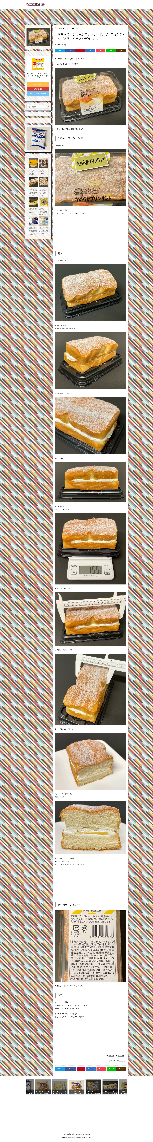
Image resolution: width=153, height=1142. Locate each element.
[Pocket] (100, 50)
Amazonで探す (38, 84)
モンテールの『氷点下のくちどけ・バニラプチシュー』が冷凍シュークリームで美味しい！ (43, 230)
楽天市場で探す (38, 89)
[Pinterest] (80, 50)
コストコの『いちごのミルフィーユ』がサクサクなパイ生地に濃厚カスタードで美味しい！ (33, 191)
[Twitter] (60, 50)
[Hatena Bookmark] (90, 50)
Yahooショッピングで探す (38, 94)
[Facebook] (70, 50)
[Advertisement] (76, 16)
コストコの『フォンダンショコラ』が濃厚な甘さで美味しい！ (43, 171)
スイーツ (121, 1056)
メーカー (67, 28)
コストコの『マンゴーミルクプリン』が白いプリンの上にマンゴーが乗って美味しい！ (33, 171)
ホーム (59, 28)
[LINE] (111, 50)
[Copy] (121, 50)
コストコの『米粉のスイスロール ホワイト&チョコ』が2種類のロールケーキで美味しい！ (33, 211)
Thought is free (87, 1137)
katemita (122, 1061)
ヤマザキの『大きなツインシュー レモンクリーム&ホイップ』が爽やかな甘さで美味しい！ (43, 211)
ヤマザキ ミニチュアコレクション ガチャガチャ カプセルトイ (38, 76)
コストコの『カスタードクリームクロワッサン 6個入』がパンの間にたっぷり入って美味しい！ (43, 191)
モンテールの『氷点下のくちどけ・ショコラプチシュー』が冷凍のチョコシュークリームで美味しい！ (33, 231)
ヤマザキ (77, 28)
